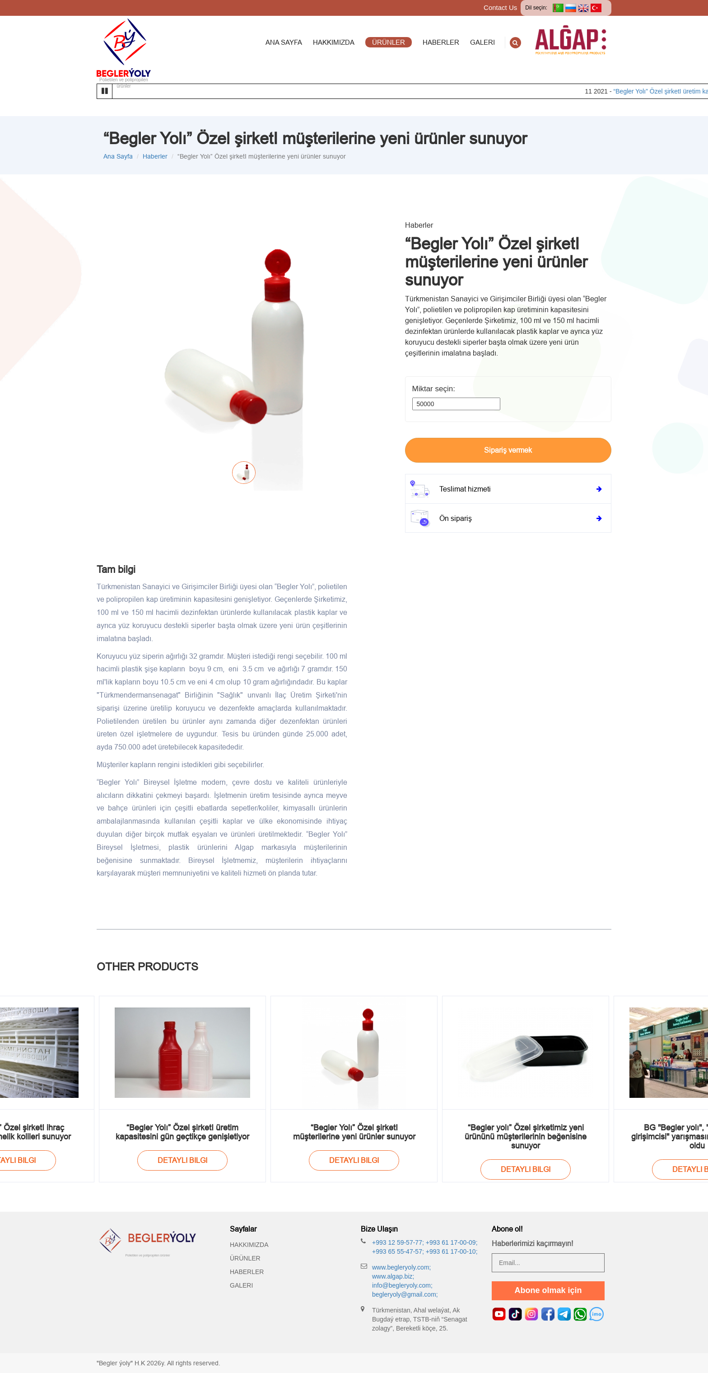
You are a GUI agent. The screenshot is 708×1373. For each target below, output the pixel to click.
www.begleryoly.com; (401, 1267)
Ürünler (245, 1258)
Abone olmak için (548, 1290)
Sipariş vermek (508, 450)
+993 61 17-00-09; (451, 1242)
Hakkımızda (249, 1244)
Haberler (155, 156)
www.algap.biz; (393, 1276)
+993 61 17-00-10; (451, 1251)
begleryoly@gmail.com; (405, 1294)
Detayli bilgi (182, 1160)
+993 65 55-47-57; (398, 1251)
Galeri (241, 1285)
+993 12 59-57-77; (398, 1242)
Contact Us (500, 7)
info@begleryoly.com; (402, 1285)
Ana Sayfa (118, 156)
